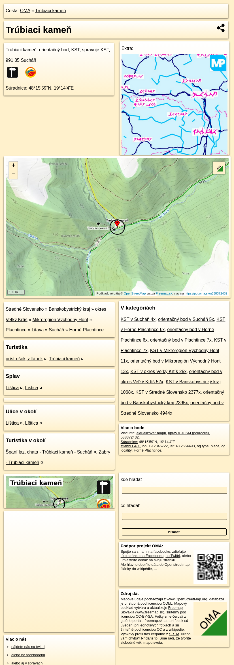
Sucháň (56, 329)
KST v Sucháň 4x (138, 319)
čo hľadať (130, 505)
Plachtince (16, 329)
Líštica (12, 387)
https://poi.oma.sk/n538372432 (206, 293)
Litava (38, 329)
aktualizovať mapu (151, 433)
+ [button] (13, 166)
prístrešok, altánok (24, 358)
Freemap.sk (164, 293)
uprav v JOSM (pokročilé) (188, 433)
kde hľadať (131, 479)
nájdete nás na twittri (27, 647)
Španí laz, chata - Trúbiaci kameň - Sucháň (49, 452)
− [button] (13, 174)
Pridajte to (149, 638)
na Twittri (172, 556)
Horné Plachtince (86, 329)
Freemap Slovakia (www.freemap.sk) (152, 609)
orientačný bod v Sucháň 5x (186, 319)
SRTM (174, 634)
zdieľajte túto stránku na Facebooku (153, 553)
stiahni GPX (130, 446)
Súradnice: (16, 88)
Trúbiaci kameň (50, 10)
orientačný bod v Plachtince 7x (181, 340)
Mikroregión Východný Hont (60, 319)
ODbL (167, 603)
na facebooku (159, 551)
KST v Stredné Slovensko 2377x (168, 392)
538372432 (130, 437)
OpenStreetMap (135, 293)
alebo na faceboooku (28, 655)
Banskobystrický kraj (69, 309)
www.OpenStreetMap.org (187, 599)
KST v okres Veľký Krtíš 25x (158, 371)
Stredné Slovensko (25, 309)
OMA (25, 10)
